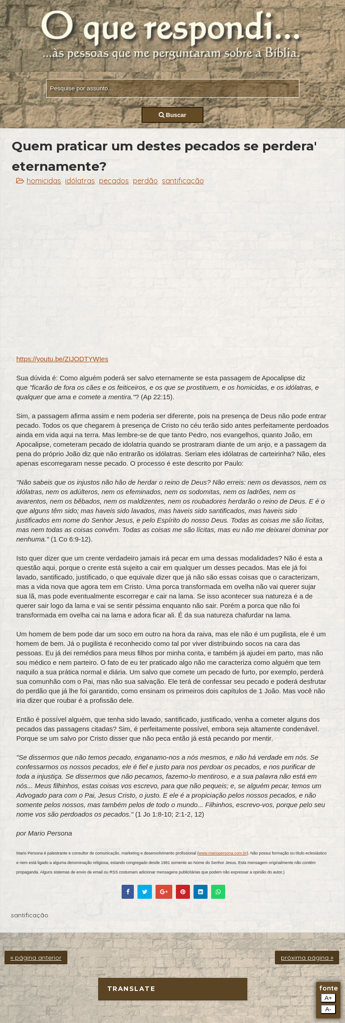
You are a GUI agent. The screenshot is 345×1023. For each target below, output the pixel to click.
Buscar (172, 115)
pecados (114, 180)
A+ (328, 998)
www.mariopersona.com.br (222, 853)
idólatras (80, 180)
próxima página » (307, 957)
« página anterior (35, 957)
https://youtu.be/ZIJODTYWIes (62, 359)
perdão (145, 180)
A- (328, 1009)
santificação (183, 180)
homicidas (44, 180)
